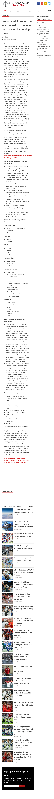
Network (48, 10)
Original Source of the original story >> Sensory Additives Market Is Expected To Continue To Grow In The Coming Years (16, 460)
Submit (22, 786)
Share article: (7, 491)
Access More (30, 506)
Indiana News (10, 11)
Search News (40, 11)
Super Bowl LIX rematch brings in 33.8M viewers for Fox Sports (23, 620)
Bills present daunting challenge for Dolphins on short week (23, 644)
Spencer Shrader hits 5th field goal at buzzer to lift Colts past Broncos (23, 742)
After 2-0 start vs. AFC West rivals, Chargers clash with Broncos (24, 572)
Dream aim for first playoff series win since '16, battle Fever (23, 705)
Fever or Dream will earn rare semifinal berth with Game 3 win (23, 596)
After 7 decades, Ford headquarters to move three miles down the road (23, 524)
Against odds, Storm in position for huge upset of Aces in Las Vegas (23, 584)
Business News (31, 11)
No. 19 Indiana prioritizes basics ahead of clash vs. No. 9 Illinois (23, 668)
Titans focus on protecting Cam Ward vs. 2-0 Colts (44, 55)
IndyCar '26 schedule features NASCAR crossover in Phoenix (21, 656)
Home (4, 10)
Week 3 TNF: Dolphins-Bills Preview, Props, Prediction (43, 40)
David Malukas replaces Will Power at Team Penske (43, 48)
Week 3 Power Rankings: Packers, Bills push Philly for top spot (23, 693)
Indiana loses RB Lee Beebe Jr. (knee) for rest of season (23, 717)
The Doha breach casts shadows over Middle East (43, 24)
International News (20, 11)
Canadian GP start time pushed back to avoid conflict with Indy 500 (22, 681)
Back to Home (5, 15)
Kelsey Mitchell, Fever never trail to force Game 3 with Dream (23, 632)
